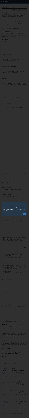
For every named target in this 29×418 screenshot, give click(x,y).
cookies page (6, 210)
